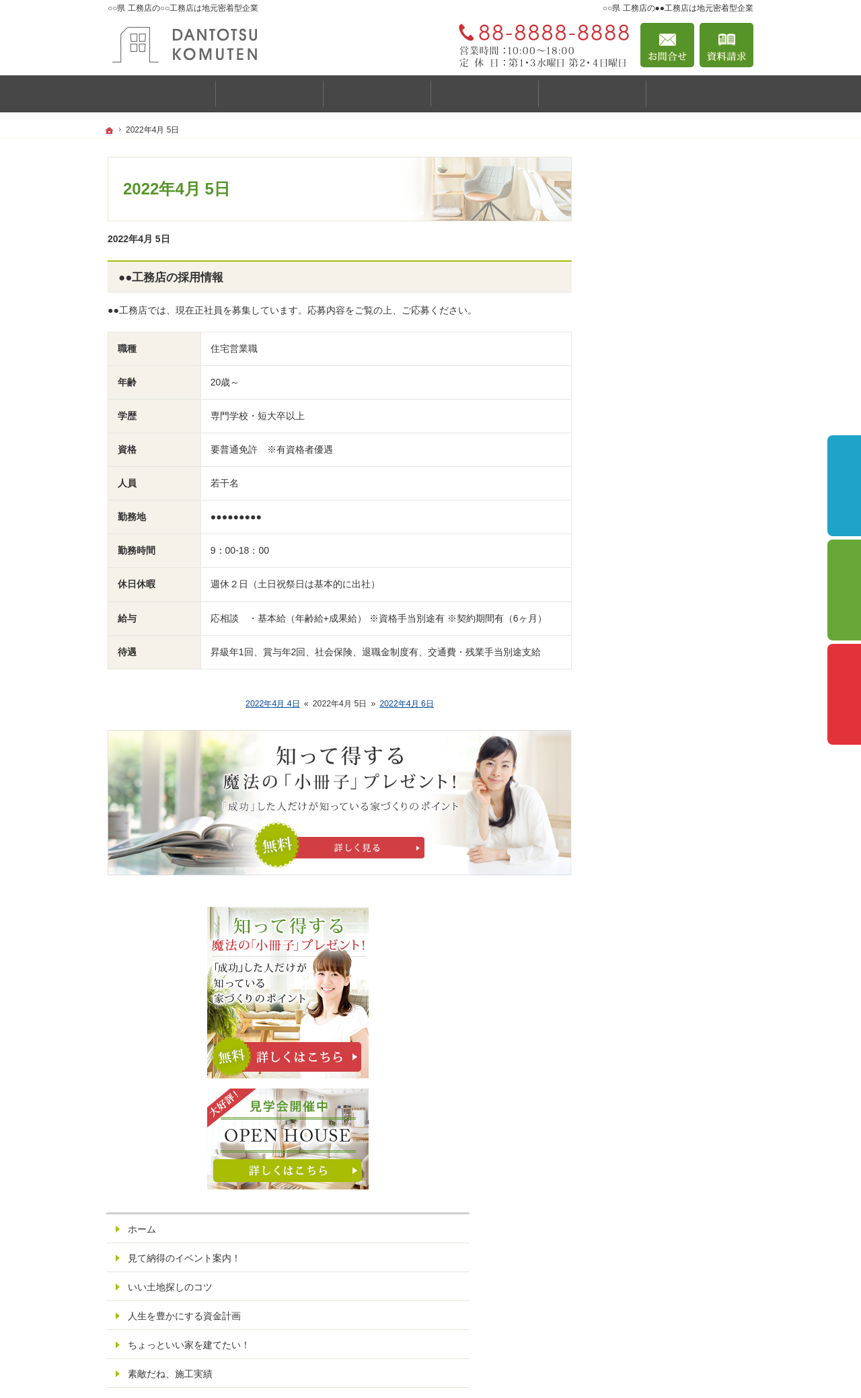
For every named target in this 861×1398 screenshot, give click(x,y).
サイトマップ (641, 1028)
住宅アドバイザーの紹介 (665, 855)
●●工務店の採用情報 (170, 277)
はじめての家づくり (655, 710)
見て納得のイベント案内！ (669, 508)
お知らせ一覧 (641, 970)
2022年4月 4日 (273, 703)
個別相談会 (844, 590)
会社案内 (632, 797)
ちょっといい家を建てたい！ (674, 594)
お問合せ (667, 45)
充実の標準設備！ (651, 681)
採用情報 (632, 884)
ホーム (627, 479)
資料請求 (726, 45)
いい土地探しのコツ (655, 536)
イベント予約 (844, 485)
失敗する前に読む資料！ (665, 913)
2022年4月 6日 (406, 703)
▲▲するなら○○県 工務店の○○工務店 (613, 1367)
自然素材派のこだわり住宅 (669, 652)
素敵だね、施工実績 (655, 623)
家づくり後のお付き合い (665, 768)
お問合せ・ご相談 (651, 941)
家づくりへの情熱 (651, 826)
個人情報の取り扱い (655, 999)
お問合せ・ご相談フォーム (672, 1313)
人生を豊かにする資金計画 (669, 565)
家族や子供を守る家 (655, 739)
